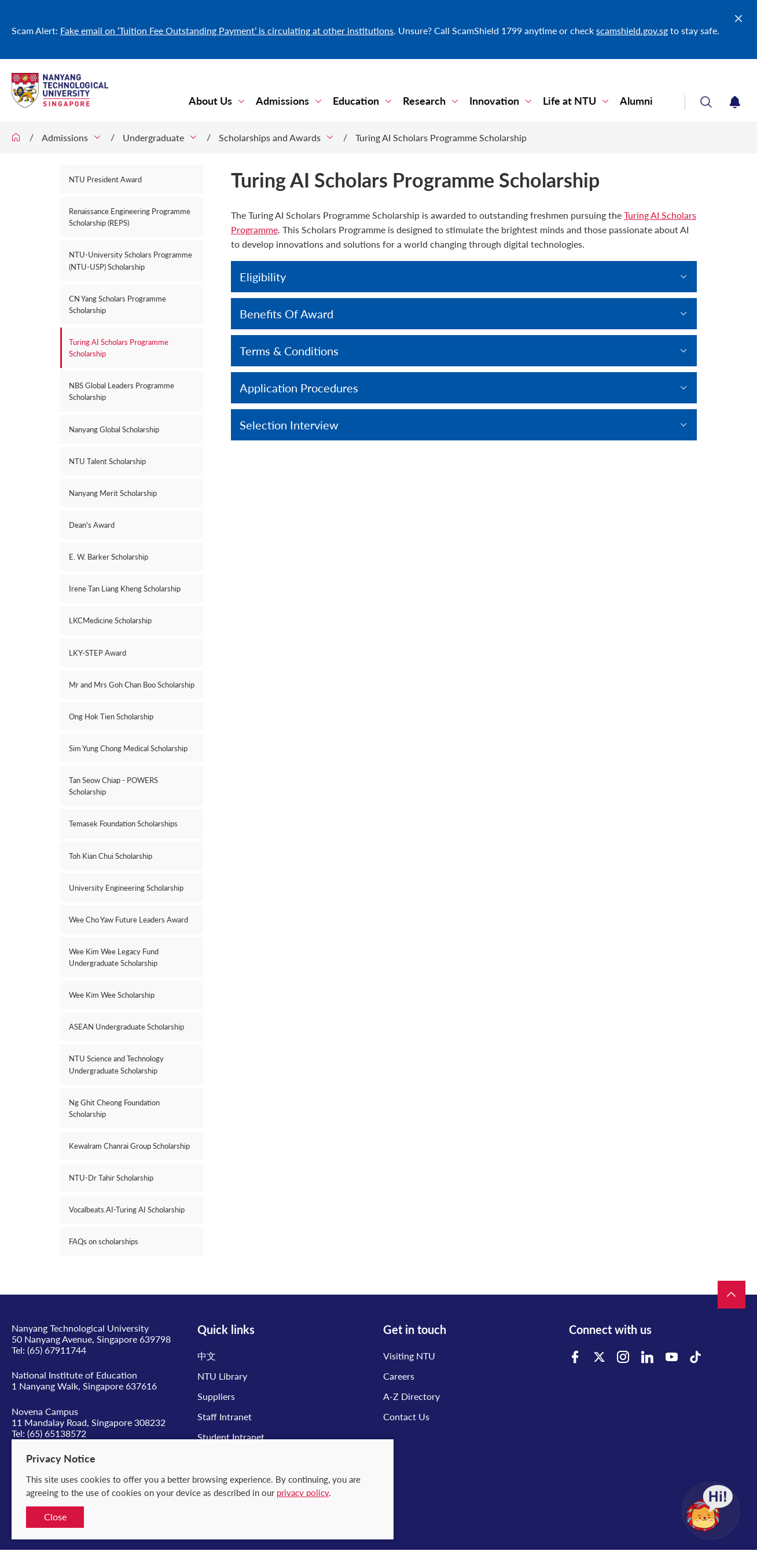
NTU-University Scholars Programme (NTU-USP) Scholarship (130, 260)
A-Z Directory (411, 1396)
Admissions (282, 101)
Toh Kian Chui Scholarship (110, 856)
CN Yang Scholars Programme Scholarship (117, 304)
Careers (398, 1375)
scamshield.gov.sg (632, 30)
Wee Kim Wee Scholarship (112, 994)
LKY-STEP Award (97, 652)
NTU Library (222, 1375)
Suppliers (216, 1396)
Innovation (494, 101)
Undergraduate (153, 137)
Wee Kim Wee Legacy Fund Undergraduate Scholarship (114, 957)
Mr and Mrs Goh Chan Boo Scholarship (131, 684)
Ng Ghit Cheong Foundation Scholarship (114, 1108)
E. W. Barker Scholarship (108, 556)
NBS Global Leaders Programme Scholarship (121, 391)
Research (424, 101)
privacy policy (303, 1492)
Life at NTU (569, 101)
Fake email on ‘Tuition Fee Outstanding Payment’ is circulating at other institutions (227, 30)
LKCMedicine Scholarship (110, 620)
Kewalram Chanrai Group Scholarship (129, 1146)
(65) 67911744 (56, 1349)
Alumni (636, 101)
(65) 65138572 (56, 1433)
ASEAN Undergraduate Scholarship (126, 1026)
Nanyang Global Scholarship (114, 429)
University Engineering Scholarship (126, 887)
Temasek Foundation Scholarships (123, 823)
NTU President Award (105, 179)
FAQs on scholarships (103, 1241)
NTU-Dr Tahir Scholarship (111, 1177)
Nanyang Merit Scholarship (113, 493)
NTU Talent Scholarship (107, 461)
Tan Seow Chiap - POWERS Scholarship (113, 786)
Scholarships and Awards (270, 137)
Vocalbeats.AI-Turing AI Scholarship (127, 1209)
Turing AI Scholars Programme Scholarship (441, 137)
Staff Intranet (224, 1416)
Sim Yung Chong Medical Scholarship (128, 748)
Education (356, 101)
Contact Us (406, 1416)
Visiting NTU (409, 1355)
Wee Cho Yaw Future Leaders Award (128, 919)
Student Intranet (230, 1436)
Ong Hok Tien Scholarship (111, 716)
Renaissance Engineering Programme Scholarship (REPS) (129, 217)
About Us (210, 101)
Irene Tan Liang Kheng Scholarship (125, 588)
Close (55, 1516)
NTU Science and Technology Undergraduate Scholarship (116, 1064)
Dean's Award (92, 525)
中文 (206, 1355)
